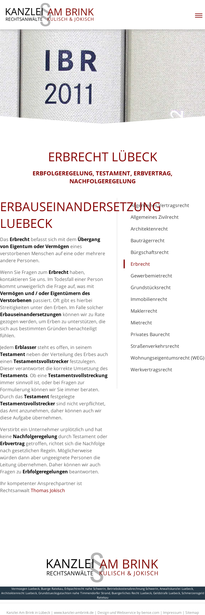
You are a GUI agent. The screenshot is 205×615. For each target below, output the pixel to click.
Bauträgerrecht (148, 240)
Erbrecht (140, 264)
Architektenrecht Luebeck (19, 593)
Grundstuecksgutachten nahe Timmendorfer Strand (74, 593)
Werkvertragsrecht (151, 369)
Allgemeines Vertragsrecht (160, 205)
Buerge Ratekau (52, 589)
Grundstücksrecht (151, 287)
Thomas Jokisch (48, 490)
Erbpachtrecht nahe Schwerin (85, 589)
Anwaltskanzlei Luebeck (176, 589)
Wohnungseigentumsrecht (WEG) (167, 358)
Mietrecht (141, 322)
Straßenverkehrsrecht (155, 346)
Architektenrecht (149, 229)
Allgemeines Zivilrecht (155, 217)
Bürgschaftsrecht (150, 252)
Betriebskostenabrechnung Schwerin (132, 589)
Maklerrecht (144, 311)
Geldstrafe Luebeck (166, 593)
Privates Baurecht (150, 334)
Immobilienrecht (149, 299)
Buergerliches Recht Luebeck (132, 593)
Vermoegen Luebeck (25, 589)
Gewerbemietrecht (151, 275)
